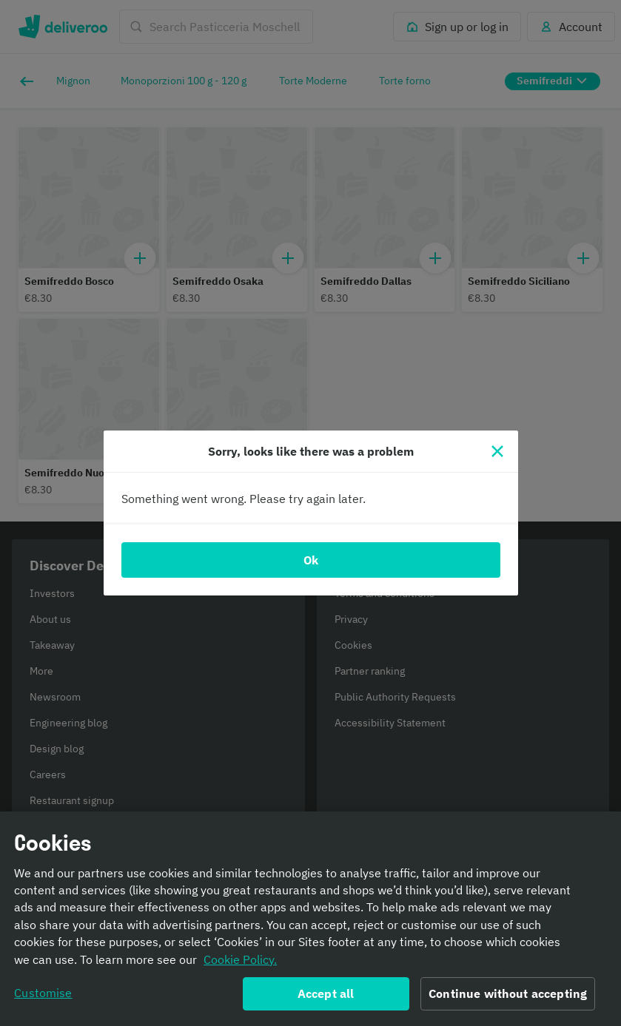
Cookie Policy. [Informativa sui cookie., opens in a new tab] (240, 964)
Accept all (326, 998)
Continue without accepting (508, 998)
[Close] (497, 451)
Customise (43, 997)
